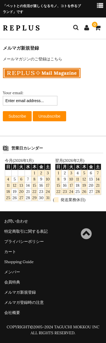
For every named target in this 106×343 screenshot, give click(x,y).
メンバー (12, 271)
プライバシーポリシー (24, 241)
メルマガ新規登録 (20, 292)
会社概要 (12, 312)
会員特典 (12, 282)
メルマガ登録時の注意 (24, 302)
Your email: (13, 92)
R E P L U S (21, 27)
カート (10, 251)
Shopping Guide (19, 261)
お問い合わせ (16, 221)
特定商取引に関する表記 (26, 231)
